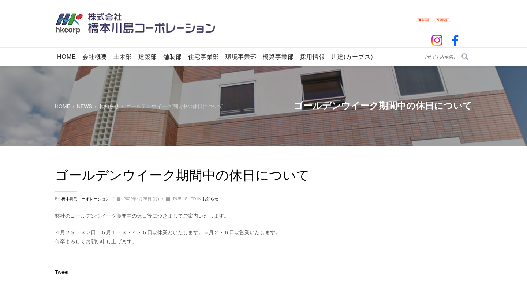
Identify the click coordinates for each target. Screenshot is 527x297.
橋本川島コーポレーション (86, 199)
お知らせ (210, 199)
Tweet (61, 272)
